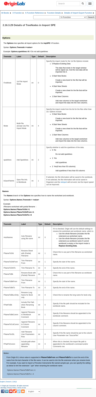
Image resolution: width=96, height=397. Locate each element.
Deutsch (8, 382)
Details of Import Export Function (78, 13)
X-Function (17, 13)
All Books (5, 13)
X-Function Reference (34, 13)
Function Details (54, 13)
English (2, 382)
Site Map (3, 388)
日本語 (14, 382)
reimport (64, 182)
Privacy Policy (11, 388)
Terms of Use (21, 388)
